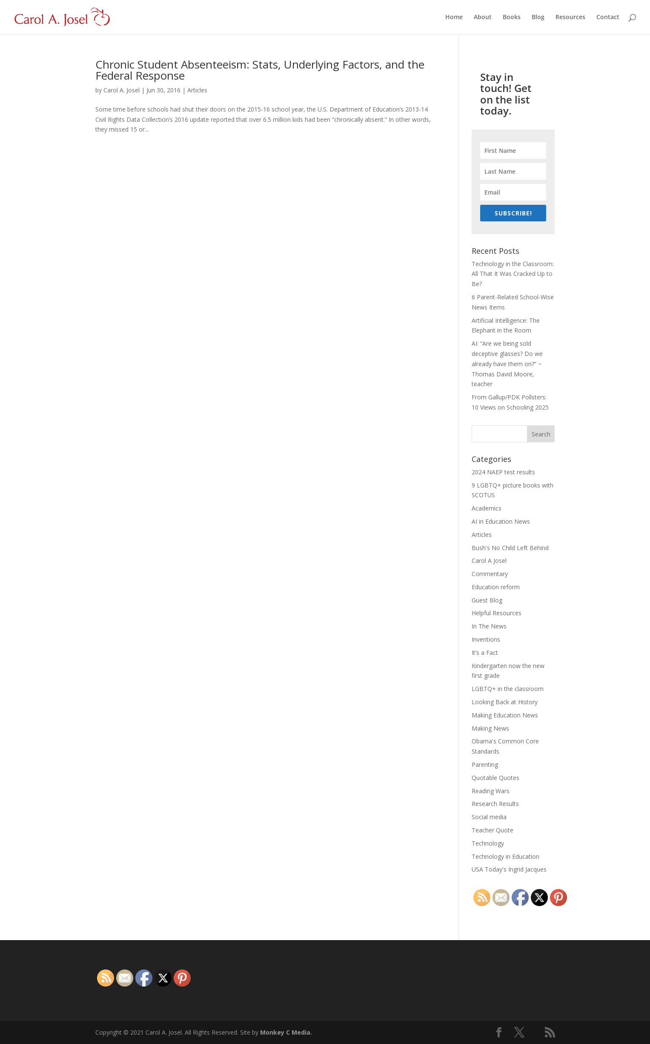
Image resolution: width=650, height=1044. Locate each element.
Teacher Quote (492, 830)
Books (512, 17)
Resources (570, 17)
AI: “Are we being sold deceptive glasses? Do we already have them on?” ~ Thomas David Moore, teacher (507, 363)
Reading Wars (491, 791)
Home (454, 17)
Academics (486, 508)
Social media (489, 817)
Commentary (490, 574)
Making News (490, 728)
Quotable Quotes (495, 778)
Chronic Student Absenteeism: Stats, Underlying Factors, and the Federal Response (259, 70)
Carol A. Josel (121, 90)
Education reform (496, 587)
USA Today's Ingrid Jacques (509, 869)
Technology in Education (505, 856)
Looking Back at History (505, 702)
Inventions (486, 639)
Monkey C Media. (286, 1032)
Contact (607, 17)
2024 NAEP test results (503, 472)
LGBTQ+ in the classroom (508, 689)
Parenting (485, 764)
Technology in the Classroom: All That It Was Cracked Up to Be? (513, 274)
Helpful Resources (496, 613)
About (483, 17)
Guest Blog (487, 600)
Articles (197, 90)
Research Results (495, 804)
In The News (489, 626)
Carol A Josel (489, 560)
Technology (488, 843)
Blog (538, 17)
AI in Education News (501, 521)
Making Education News (505, 715)
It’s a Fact (485, 652)
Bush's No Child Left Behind (510, 548)
